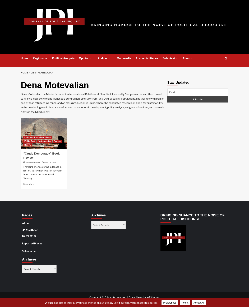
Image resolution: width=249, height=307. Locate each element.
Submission (170, 58)
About (188, 58)
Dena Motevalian (33, 162)
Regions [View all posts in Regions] (57, 141)
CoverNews (136, 297)
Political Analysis (63, 58)
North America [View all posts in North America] (44, 141)
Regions (40, 58)
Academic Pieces (147, 58)
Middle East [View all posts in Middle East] (29, 141)
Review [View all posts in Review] (27, 145)
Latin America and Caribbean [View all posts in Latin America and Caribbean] (37, 137)
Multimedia (124, 58)
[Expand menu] (46, 58)
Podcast (105, 58)
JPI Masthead (30, 229)
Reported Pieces (32, 243)
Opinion (86, 58)
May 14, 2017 (50, 162)
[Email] (197, 92)
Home (24, 58)
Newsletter (29, 235)
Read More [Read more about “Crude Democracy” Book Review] (28, 184)
